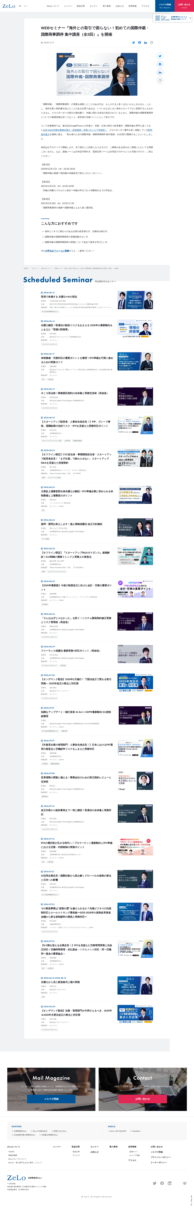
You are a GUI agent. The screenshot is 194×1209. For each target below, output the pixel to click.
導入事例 (107, 6)
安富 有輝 (53, 1019)
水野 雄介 (53, 884)
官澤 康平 (53, 921)
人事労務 (50, 379)
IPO (43, 379)
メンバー (68, 6)
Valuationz (136, 1131)
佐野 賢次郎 (54, 397)
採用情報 (133, 6)
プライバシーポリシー (161, 1157)
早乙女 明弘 (63, 528)
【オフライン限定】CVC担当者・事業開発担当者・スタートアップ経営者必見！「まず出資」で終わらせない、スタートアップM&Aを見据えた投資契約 (76, 458)
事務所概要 (12, 1155)
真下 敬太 (53, 467)
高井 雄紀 (62, 301)
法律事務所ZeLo (20, 1131)
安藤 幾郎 (53, 366)
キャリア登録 (134, 1155)
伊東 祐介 (53, 500)
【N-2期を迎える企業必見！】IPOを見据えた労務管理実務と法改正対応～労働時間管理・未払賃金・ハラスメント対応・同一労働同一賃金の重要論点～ (76, 949)
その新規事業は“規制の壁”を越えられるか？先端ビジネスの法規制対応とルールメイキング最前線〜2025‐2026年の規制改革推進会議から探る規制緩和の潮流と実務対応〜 (76, 912)
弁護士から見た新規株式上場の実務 (60, 982)
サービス (76, 1155)
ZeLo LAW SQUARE (118, 1131)
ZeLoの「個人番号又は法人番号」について (25, 1163)
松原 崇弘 (53, 430)
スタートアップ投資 (54, 477)
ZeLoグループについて (17, 1159)
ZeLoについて (52, 6)
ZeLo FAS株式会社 (40, 1131)
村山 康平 (60, 561)
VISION (11, 1152)
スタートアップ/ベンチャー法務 (51, 440)
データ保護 (45, 539)
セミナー (94, 6)
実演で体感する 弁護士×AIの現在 (59, 296)
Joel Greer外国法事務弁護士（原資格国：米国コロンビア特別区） (75, 130)
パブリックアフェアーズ (49, 931)
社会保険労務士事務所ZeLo (24, 1135)
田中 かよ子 (54, 528)
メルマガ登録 (165, 6)
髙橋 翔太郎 (54, 626)
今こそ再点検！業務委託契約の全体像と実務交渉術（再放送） (75, 393)
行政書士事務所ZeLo (49, 1135)
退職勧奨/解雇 (77, 440)
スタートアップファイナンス (57, 571)
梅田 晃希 (53, 561)
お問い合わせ (184, 6)
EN (35, 7)
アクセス (145, 6)
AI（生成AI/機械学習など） (50, 311)
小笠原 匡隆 (54, 301)
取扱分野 (81, 6)
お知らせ (120, 6)
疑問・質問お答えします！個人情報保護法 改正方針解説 (71, 524)
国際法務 (64, 731)
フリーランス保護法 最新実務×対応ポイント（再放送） (71, 650)
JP (30, 7)
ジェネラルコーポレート (49, 344)
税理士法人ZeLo (60, 1131)
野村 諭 (52, 786)
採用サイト (133, 1152)
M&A (43, 477)
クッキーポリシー (159, 1162)
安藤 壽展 (53, 753)
